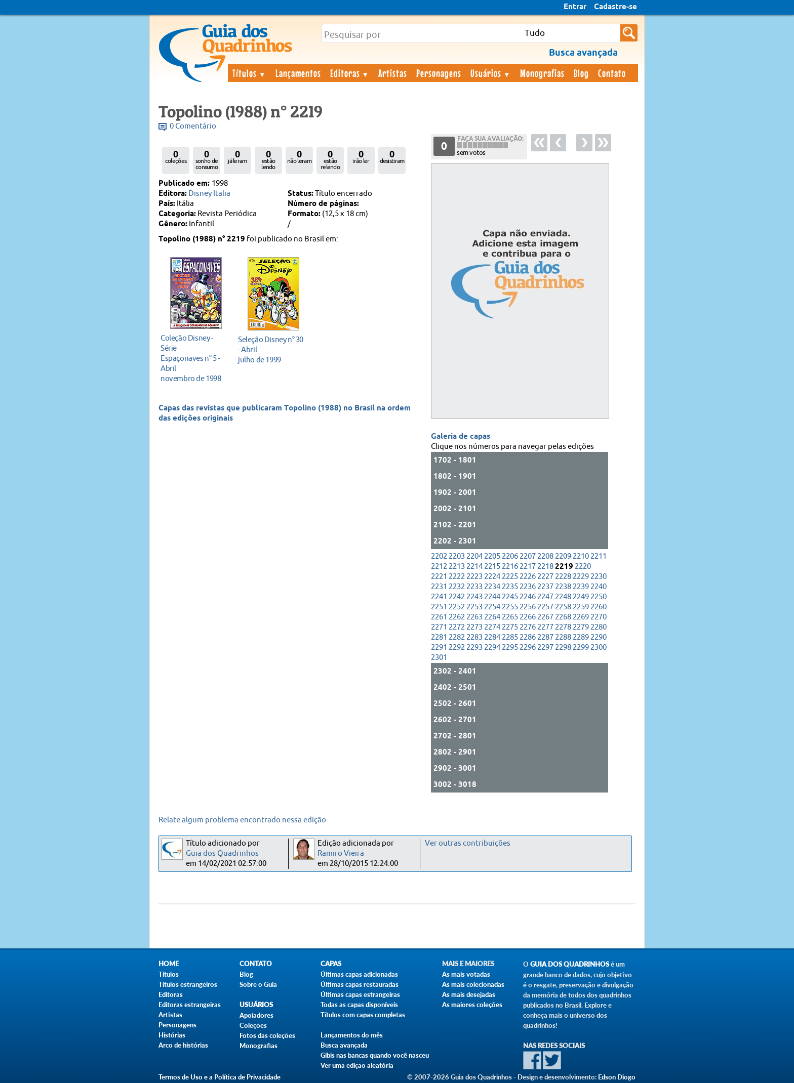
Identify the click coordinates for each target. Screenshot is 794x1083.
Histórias (171, 1035)
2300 (598, 647)
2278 (563, 627)
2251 (439, 607)
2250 (598, 597)
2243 (474, 597)
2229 (581, 576)
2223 (474, 576)
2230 (598, 576)
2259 (581, 607)
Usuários (490, 73)
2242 (457, 597)
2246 (528, 597)
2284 (492, 637)
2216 (510, 566)
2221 (439, 576)
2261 (439, 617)
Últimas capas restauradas (360, 984)
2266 (528, 617)
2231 (439, 587)
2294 (492, 647)
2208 (545, 556)
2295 (510, 647)
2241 (439, 597)
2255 (510, 607)
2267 (545, 617)
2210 (581, 556)
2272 (457, 627)
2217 (528, 566)
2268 (563, 617)
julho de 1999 (270, 349)
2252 (457, 607)
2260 (598, 607)
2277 (545, 627)
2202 (439, 556)
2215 (492, 566)
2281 (439, 637)
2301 (439, 657)
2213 (457, 566)
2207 (528, 556)
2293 (474, 647)
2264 (492, 617)
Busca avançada (344, 1045)
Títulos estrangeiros (187, 984)
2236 (528, 587)
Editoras (350, 73)
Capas (331, 964)
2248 (563, 597)
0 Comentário (193, 126)
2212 (439, 566)
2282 (457, 637)
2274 (492, 627)
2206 (510, 556)
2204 (474, 556)
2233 (474, 587)
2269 (581, 617)
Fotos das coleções (267, 1035)
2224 (492, 576)
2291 (439, 647)
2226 (528, 576)
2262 (457, 617)
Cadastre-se (615, 7)
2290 (598, 637)
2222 (457, 576)
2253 (474, 607)
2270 (598, 617)
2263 (474, 617)
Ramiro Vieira (340, 853)
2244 (492, 597)
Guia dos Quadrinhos (222, 853)
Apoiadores (256, 1015)
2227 (545, 576)
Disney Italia (209, 193)
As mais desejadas (468, 994)
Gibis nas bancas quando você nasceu (375, 1055)
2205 (492, 556)
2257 (545, 607)
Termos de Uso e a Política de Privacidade (219, 1077)
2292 (457, 647)
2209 (563, 556)
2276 (528, 627)
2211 (598, 556)
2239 (581, 587)
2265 (510, 617)
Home (168, 964)
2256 (528, 607)
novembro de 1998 (193, 358)
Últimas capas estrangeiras (360, 994)
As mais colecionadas (473, 984)
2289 (581, 637)
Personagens (438, 73)
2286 (528, 637)
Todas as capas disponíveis (359, 1005)
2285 (510, 637)
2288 (563, 637)
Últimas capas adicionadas (359, 974)
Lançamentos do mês (352, 1035)
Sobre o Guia (258, 984)
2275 (510, 627)
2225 (510, 576)
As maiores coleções (472, 1005)
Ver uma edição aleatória (357, 1065)
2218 (545, 566)
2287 (545, 637)
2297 (545, 647)
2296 (528, 647)
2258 (563, 607)
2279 (581, 627)
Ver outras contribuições (467, 843)
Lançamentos (298, 73)
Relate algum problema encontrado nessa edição (242, 820)
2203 (457, 556)
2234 (492, 587)
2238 (563, 587)
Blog (581, 73)
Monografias (542, 73)
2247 (545, 597)
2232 (457, 587)
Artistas (392, 73)
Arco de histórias (183, 1045)
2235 (510, 587)
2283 (474, 637)
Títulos (249, 73)
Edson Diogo (617, 1077)
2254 (492, 607)
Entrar (575, 7)
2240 (598, 587)
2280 (598, 627)
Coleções (253, 1025)
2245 (510, 597)
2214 (474, 566)
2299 (581, 647)
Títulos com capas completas (363, 1015)
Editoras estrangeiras (189, 1005)
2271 (439, 627)
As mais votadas (466, 974)
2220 (583, 566)
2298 (563, 647)
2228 (563, 576)
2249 (581, 597)
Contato (612, 73)
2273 (474, 627)
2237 (545, 587)
